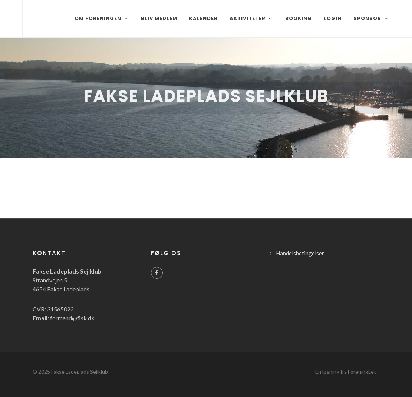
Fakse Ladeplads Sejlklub (79, 371)
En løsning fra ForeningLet (345, 371)
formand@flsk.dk (72, 317)
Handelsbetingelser (300, 253)
